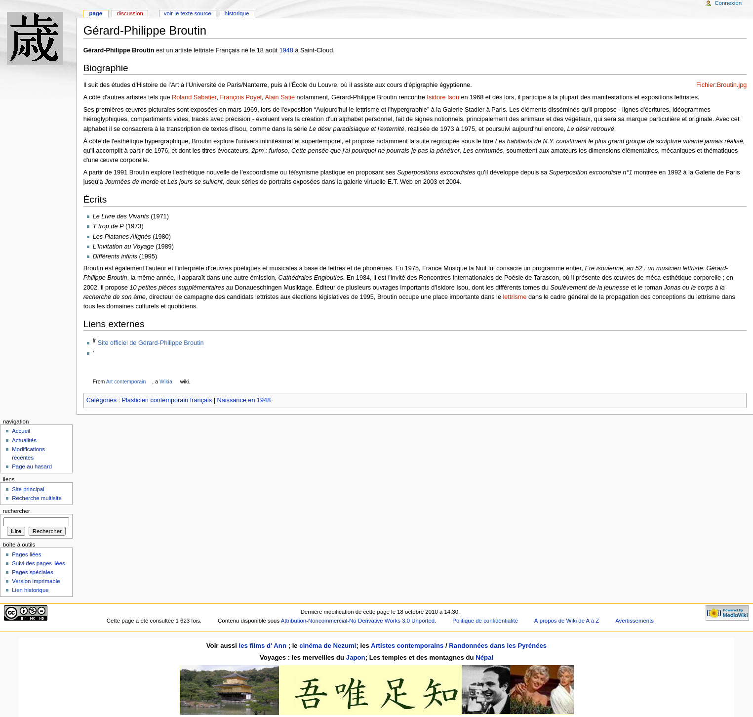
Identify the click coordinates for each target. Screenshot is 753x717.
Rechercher (16, 511)
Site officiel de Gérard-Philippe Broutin (151, 342)
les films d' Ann (263, 645)
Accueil (21, 431)
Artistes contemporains (407, 645)
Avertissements (634, 621)
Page (95, 13)
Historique (237, 13)
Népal (484, 657)
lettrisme (515, 297)
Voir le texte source (187, 13)
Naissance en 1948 (244, 400)
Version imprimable (36, 581)
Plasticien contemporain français (167, 400)
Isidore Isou (443, 97)
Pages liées (26, 554)
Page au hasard (32, 466)
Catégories (101, 400)
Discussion (130, 13)
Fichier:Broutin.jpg (721, 85)
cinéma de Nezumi (327, 645)
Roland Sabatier (194, 97)
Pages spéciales (32, 572)
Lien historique (30, 590)
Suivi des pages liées (38, 563)
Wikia (165, 381)
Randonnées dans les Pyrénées (498, 645)
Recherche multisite (37, 498)
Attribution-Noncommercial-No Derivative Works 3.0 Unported (358, 621)
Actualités (24, 440)
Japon (355, 657)
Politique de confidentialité (485, 621)
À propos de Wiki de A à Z (566, 621)
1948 (286, 50)
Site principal (28, 489)
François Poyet (241, 97)
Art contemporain (126, 381)
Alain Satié (280, 97)
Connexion (728, 3)
